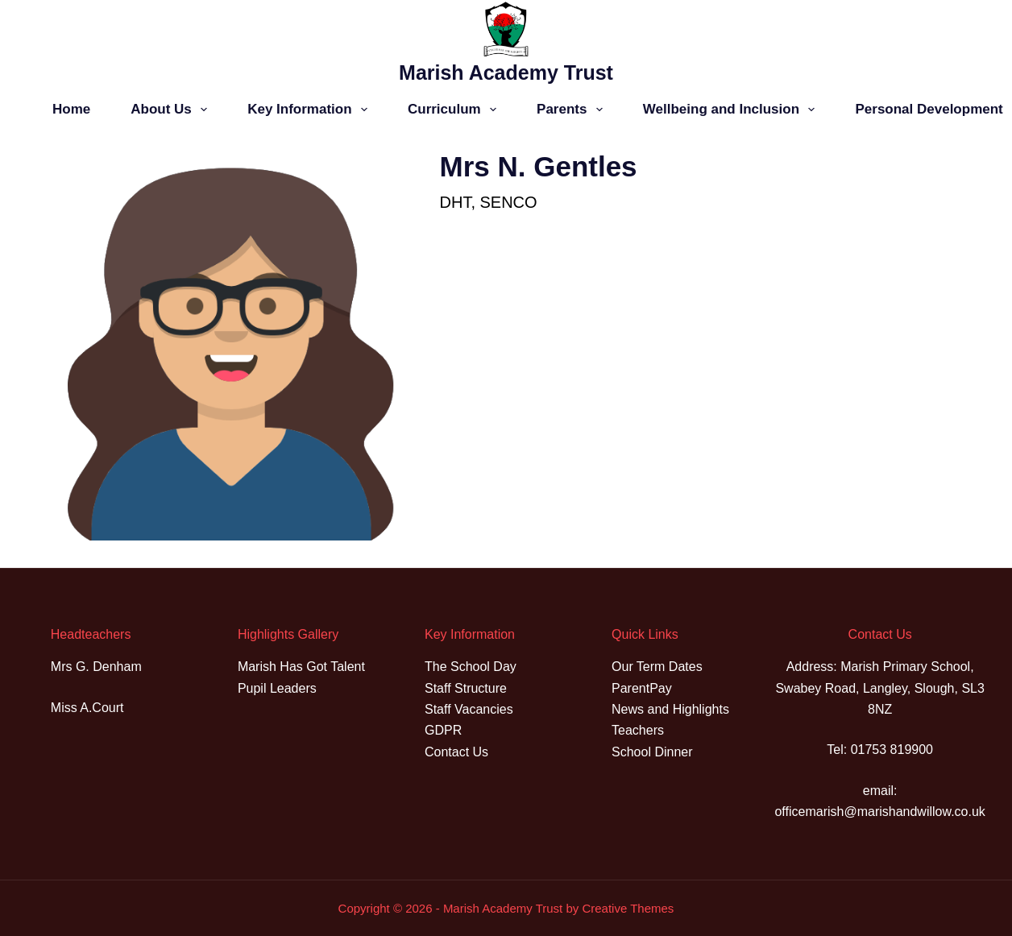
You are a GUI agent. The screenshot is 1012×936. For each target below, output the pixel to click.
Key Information (310, 109)
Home (71, 109)
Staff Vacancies (469, 709)
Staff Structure (466, 688)
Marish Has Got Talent (301, 666)
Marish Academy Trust (506, 72)
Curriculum (455, 109)
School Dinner (652, 752)
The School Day (470, 666)
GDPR (443, 730)
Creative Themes (628, 908)
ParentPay (642, 688)
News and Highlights (670, 709)
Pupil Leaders (277, 688)
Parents (573, 109)
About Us (172, 109)
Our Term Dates (657, 666)
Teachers (638, 730)
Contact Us (456, 752)
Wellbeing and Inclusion (732, 109)
